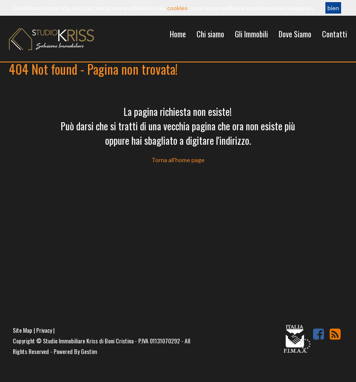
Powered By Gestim (75, 351)
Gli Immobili (251, 33)
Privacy (44, 330)
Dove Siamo (295, 33)
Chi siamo (210, 33)
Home (178, 33)
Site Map (22, 330)
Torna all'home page (178, 159)
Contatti (334, 33)
